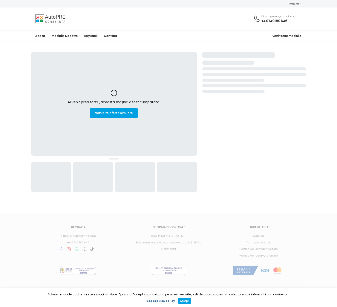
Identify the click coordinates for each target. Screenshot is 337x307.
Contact (110, 36)
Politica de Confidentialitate (258, 249)
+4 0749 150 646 (274, 20)
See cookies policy (160, 301)
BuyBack (90, 36)
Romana (291, 3)
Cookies (259, 236)
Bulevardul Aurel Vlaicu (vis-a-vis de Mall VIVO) (168, 242)
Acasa (40, 36)
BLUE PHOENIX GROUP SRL (168, 236)
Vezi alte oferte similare (114, 113)
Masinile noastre (65, 36)
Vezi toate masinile (286, 36)
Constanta (168, 249)
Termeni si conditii (258, 242)
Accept (184, 300)
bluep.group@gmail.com (78, 236)
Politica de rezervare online (258, 256)
